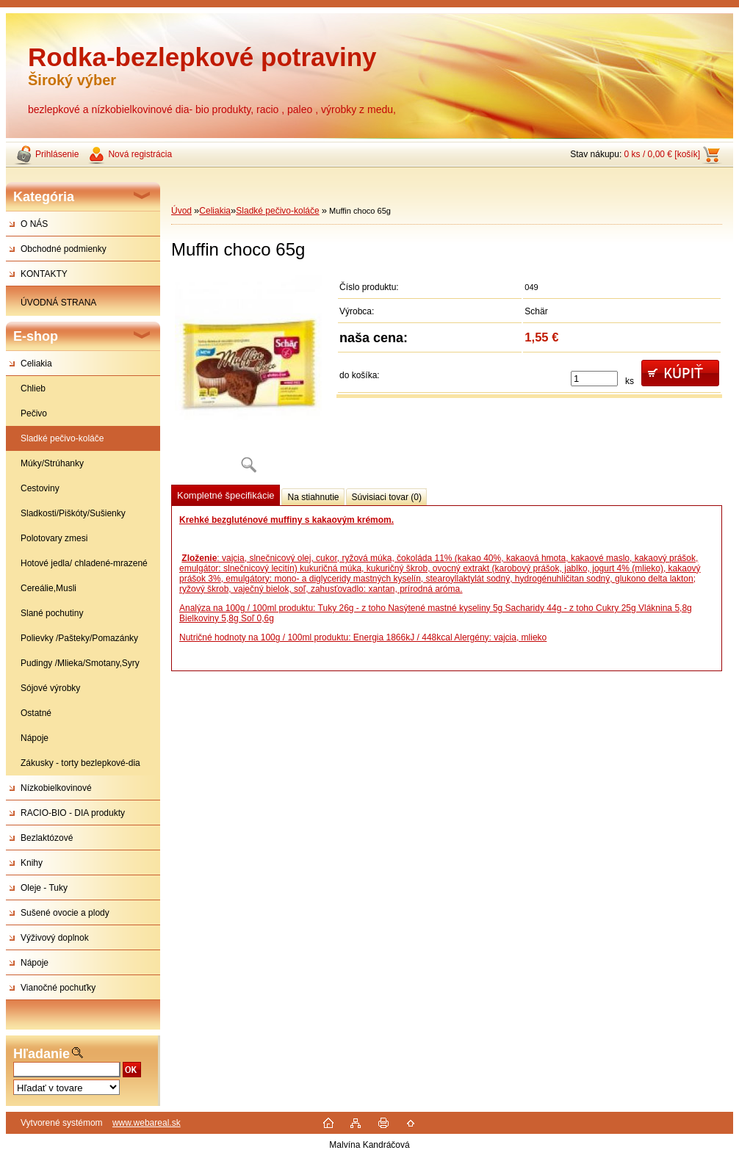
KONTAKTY (44, 274)
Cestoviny (40, 488)
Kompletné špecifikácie (225, 495)
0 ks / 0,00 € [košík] (662, 154)
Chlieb (33, 388)
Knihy (32, 863)
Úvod (181, 211)
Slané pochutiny (52, 613)
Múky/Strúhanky (52, 463)
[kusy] (594, 378)
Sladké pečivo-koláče (62, 438)
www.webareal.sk (146, 1123)
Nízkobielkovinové (56, 788)
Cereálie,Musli (48, 588)
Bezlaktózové (47, 838)
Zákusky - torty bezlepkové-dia (80, 763)
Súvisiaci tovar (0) (387, 497)
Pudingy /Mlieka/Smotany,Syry (80, 663)
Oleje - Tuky (44, 888)
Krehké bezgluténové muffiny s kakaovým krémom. (286, 520)
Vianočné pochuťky (58, 988)
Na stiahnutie (313, 497)
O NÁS (34, 224)
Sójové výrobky (50, 688)
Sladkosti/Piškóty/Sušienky (73, 513)
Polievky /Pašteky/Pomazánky (79, 638)
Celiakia (36, 363)
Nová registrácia (140, 154)
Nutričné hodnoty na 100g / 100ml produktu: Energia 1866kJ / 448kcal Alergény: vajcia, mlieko (363, 637)
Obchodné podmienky (64, 249)
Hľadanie (41, 1053)
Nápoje (34, 738)
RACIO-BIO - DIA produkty (73, 813)
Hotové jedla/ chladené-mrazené (84, 563)
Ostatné (36, 713)
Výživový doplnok (55, 938)
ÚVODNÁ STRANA (58, 302)
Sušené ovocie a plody (65, 913)
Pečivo (34, 413)
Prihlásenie (57, 154)
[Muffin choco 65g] (248, 378)
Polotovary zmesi (54, 538)
